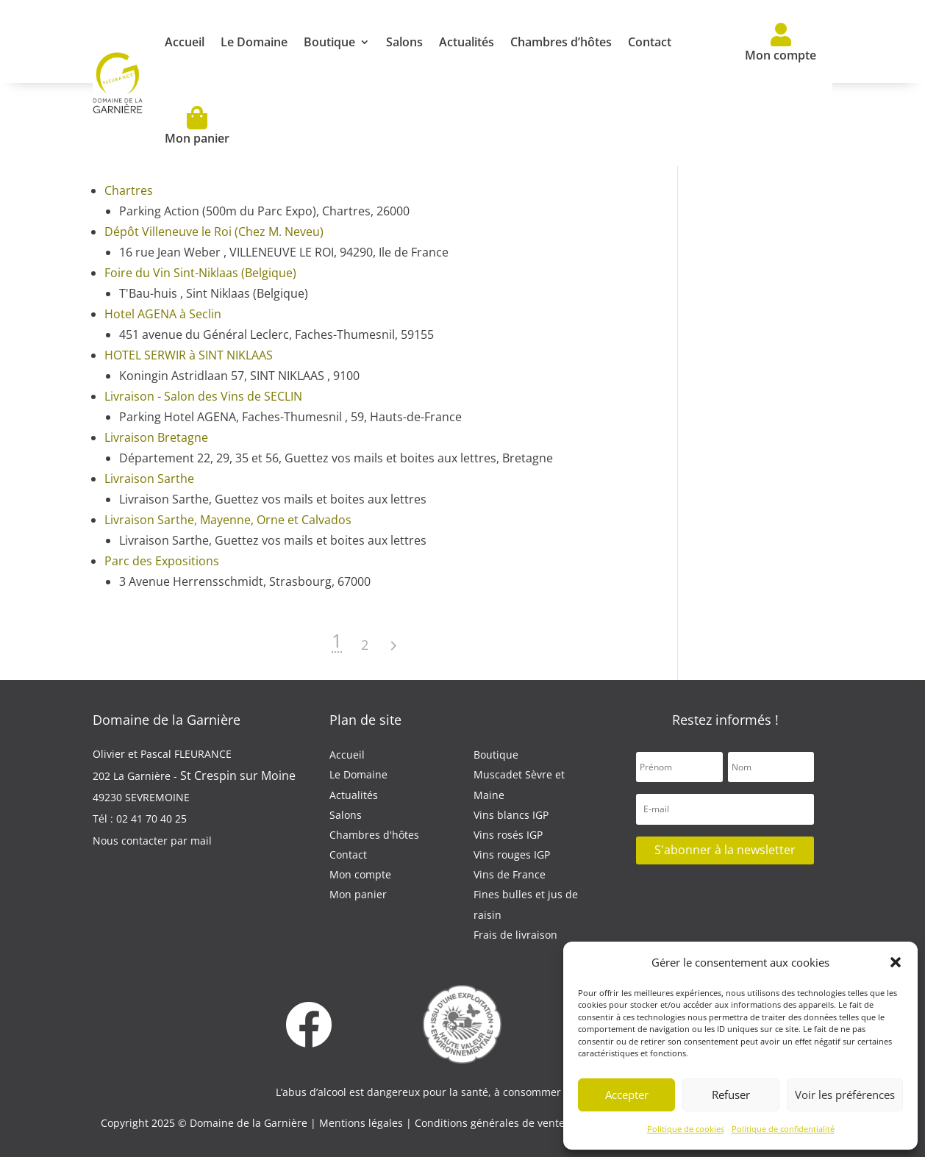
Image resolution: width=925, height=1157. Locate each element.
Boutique (329, 42)
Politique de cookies (685, 1128)
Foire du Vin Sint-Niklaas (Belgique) (200, 273)
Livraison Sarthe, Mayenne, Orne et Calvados (227, 520)
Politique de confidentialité (783, 1128)
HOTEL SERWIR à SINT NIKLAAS (188, 355)
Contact (649, 42)
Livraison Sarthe (149, 478)
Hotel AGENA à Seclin (162, 314)
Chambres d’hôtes (561, 42)
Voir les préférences (845, 1094)
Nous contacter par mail (152, 841)
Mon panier (197, 126)
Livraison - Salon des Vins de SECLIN (203, 396)
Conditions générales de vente (491, 1123)
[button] (895, 962)
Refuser (731, 1094)
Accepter (627, 1094)
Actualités (466, 42)
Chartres (128, 190)
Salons (404, 42)
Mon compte (780, 43)
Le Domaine (254, 42)
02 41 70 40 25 (151, 818)
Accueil (184, 42)
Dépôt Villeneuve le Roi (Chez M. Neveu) (214, 231)
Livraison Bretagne (156, 437)
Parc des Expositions (161, 561)
